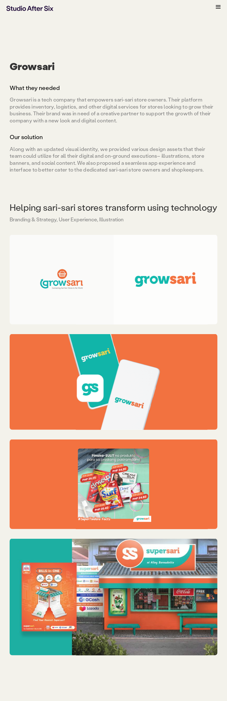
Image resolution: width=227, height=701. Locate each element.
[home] (29, 8)
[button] (218, 7)
